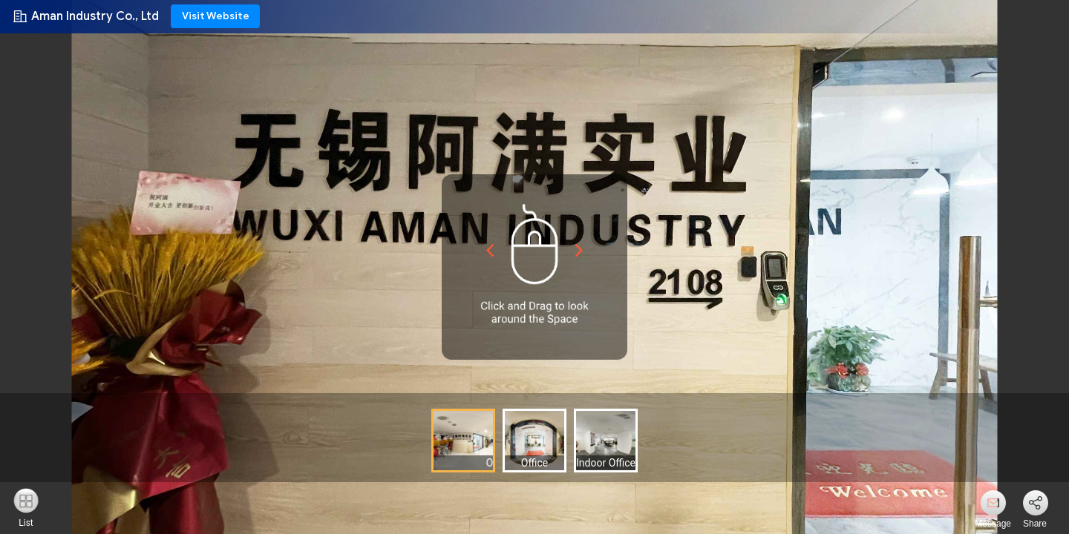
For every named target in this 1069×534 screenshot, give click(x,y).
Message (993, 523)
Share (1035, 523)
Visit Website (215, 16)
